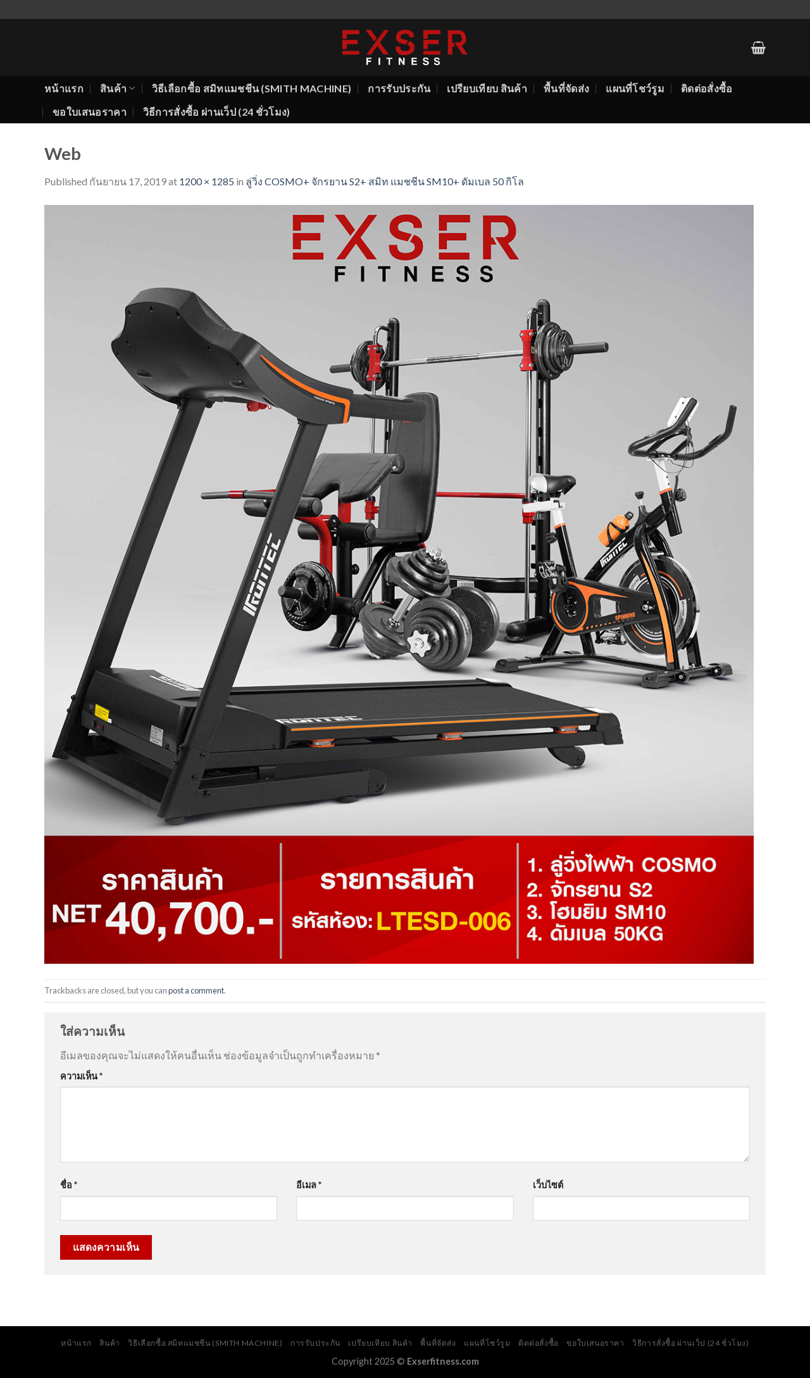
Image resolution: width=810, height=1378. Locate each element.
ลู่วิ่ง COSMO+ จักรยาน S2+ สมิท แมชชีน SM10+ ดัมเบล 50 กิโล (385, 181)
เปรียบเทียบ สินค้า (486, 88)
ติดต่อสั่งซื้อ (707, 88)
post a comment (196, 990)
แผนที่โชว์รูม (635, 88)
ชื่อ (68, 1184)
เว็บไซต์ (548, 1184)
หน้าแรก (64, 88)
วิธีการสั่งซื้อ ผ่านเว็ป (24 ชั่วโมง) (216, 112)
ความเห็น (81, 1076)
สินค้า (117, 88)
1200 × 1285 (206, 181)
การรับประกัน (399, 88)
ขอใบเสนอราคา (90, 112)
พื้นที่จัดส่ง (566, 88)
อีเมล (308, 1184)
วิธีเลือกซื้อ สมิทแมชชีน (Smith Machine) (252, 88)
